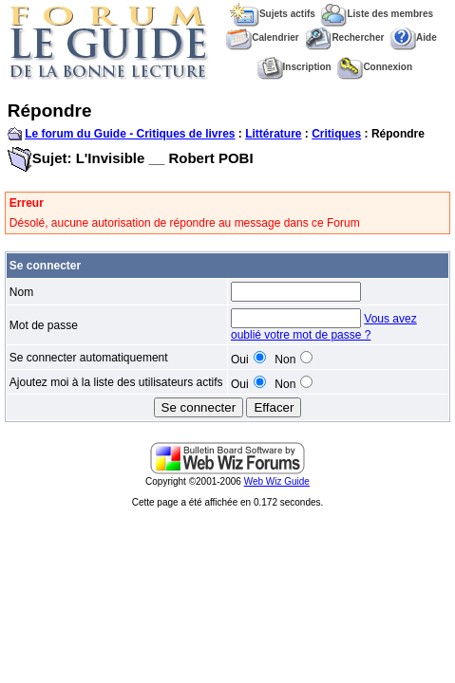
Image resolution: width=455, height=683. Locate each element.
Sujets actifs (272, 14)
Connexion (374, 67)
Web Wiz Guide (277, 481)
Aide (413, 37)
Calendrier (262, 37)
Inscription (294, 67)
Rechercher (344, 37)
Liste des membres (377, 14)
